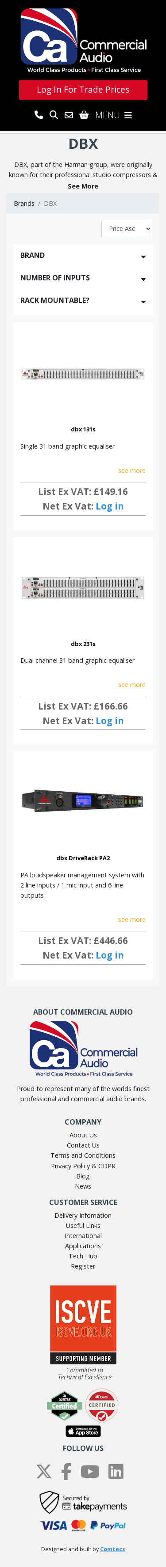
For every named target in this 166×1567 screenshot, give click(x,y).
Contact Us (83, 1145)
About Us (83, 1135)
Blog (83, 1176)
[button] (83, 186)
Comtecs (112, 1549)
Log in (110, 506)
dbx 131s (83, 429)
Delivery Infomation (83, 1215)
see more (132, 470)
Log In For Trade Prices (83, 89)
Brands (24, 203)
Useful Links (83, 1225)
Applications (83, 1246)
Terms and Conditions (83, 1155)
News (83, 1186)
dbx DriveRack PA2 (83, 858)
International (83, 1235)
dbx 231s (83, 644)
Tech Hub (83, 1256)
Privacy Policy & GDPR (83, 1166)
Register (83, 1266)
